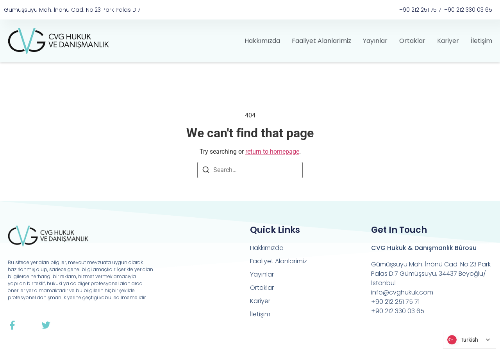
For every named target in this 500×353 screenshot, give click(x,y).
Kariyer (448, 40)
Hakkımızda (262, 40)
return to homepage (272, 151)
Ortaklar (412, 40)
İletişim (481, 40)
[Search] (206, 171)
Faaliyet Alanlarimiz (321, 40)
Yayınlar (375, 40)
